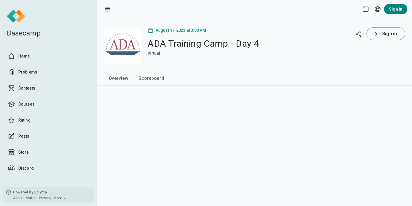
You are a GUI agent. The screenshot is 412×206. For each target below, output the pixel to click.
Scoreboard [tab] (151, 78)
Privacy (45, 198)
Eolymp (40, 192)
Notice (31, 198)
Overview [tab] (118, 78)
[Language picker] (377, 9)
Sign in (395, 9)
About (18, 198)
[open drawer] (107, 9)
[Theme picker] (365, 9)
